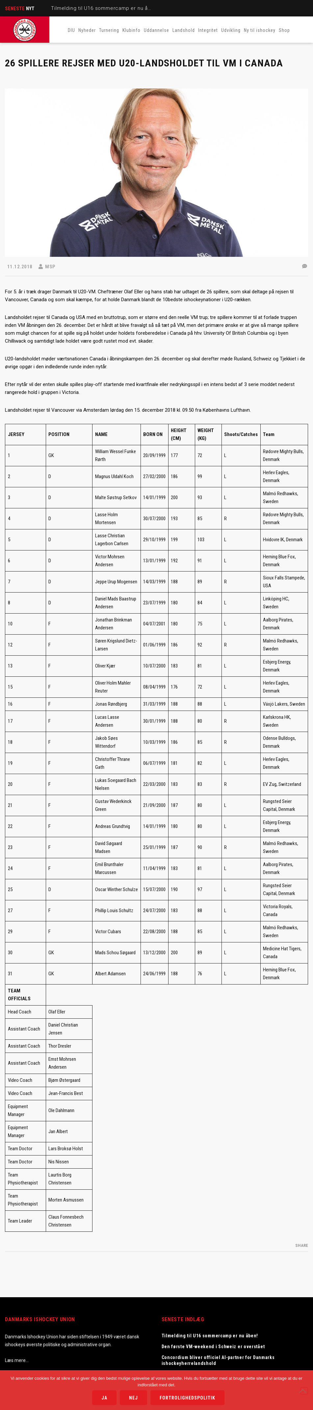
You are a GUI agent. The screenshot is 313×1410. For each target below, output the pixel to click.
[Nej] (304, 1391)
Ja (104, 1397)
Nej (133, 1397)
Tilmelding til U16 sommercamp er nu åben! (104, 8)
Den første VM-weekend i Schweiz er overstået (213, 1346)
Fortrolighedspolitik (187, 1397)
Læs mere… (17, 1360)
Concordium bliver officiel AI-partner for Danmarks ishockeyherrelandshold (218, 1360)
